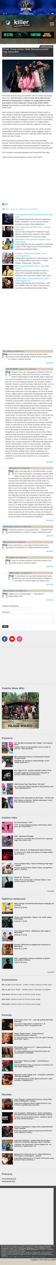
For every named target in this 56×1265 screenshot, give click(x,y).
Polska (11, 54)
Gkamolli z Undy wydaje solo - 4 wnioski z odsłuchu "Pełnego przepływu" (34, 1075)
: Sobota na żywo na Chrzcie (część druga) (21, 994)
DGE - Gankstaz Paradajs (23, 836)
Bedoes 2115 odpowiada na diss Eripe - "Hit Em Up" (34, 798)
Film (14, 54)
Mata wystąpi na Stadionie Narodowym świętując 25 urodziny (34, 904)
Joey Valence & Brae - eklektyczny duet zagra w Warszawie (32, 931)
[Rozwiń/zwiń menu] (52, 24)
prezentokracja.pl (9, 1179)
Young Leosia (14, 209)
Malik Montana (24, 209)
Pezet (7, 209)
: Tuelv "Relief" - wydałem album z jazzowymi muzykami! (26, 989)
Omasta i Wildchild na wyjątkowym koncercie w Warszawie (32, 945)
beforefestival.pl (8, 1181)
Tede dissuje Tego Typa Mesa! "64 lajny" (29, 784)
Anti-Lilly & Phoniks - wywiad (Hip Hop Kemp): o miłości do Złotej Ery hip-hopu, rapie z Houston (32, 1141)
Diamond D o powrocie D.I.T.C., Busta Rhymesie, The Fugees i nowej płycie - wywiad (32, 1155)
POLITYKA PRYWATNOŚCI (24, 1257)
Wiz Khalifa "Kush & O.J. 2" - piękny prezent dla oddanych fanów (32, 1048)
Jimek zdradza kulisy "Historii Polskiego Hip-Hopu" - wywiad (33, 864)
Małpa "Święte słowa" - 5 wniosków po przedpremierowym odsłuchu (29, 1034)
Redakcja (24, 55)
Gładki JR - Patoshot (22, 877)
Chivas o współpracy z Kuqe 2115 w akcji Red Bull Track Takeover (33, 1127)
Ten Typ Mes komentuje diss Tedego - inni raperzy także (33, 744)
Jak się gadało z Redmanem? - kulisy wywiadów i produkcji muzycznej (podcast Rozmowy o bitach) (33, 1114)
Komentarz (6, 612)
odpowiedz (49, 363)
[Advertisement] (28, 319)
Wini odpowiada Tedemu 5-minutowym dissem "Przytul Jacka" (32, 757)
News (25, 54)
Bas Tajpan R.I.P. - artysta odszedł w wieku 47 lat (32, 770)
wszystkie (50, 891)
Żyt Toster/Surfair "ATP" (23, 822)
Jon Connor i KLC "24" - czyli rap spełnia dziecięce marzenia (33, 1020)
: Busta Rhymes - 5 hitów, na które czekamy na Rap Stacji (27, 985)
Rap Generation (33, 209)
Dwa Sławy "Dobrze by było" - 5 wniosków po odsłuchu (31, 1061)
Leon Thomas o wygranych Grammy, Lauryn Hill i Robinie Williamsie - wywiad (33, 1100)
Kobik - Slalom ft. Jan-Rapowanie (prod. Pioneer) (32, 850)
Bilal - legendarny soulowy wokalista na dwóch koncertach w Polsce (32, 959)
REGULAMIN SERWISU (8, 1257)
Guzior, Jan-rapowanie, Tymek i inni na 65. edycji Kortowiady (32, 918)
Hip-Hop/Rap (20, 54)
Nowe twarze (31, 54)
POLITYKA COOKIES (39, 1257)
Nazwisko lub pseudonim (10, 606)
